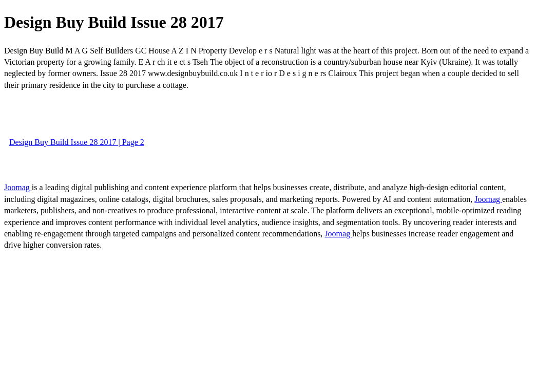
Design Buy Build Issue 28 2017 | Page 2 (76, 142)
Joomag (18, 187)
